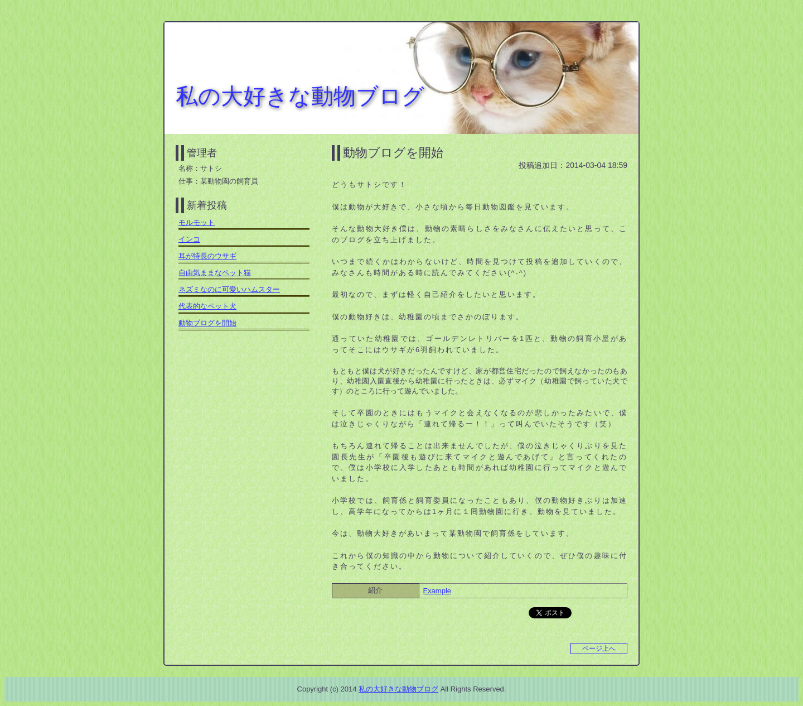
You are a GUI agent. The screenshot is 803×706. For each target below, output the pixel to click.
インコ (189, 239)
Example (437, 591)
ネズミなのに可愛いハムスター (229, 289)
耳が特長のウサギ (207, 256)
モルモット (196, 222)
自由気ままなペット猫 (214, 272)
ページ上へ (599, 648)
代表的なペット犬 (207, 306)
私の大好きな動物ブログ (300, 96)
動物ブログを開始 (393, 153)
